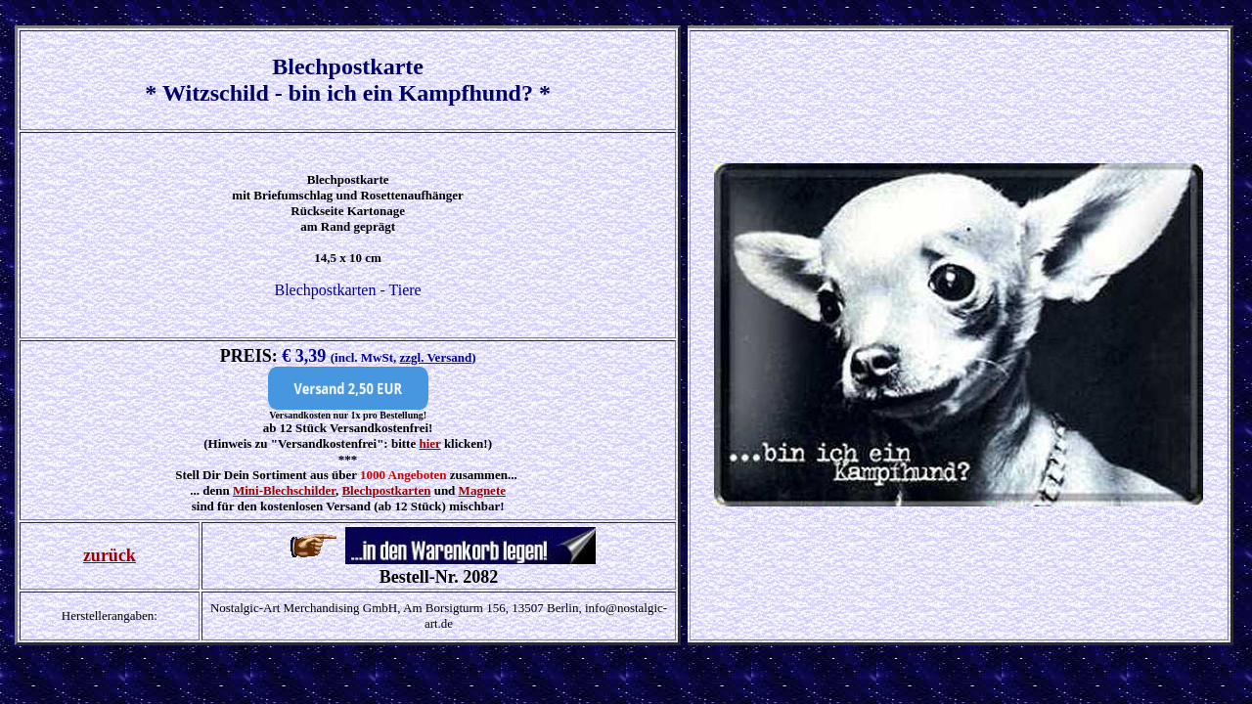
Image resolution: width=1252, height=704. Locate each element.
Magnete (482, 490)
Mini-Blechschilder (284, 490)
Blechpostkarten (385, 490)
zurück (109, 555)
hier (429, 443)
